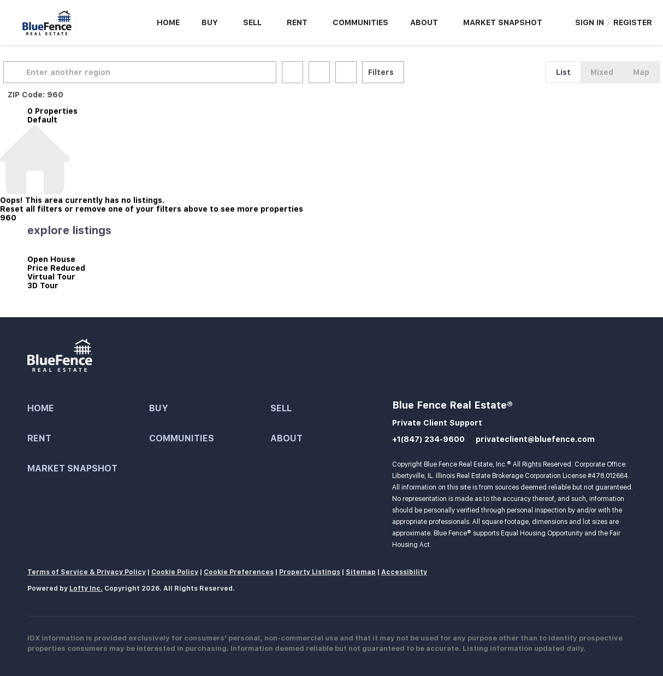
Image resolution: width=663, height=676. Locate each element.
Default (42, 119)
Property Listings (309, 572)
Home (168, 22)
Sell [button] (252, 22)
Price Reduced (56, 268)
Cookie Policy (174, 572)
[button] (40, 72)
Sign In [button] (589, 22)
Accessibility (404, 572)
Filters (405, 72)
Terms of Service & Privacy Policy (86, 572)
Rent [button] (297, 22)
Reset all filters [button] (31, 209)
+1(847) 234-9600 (428, 439)
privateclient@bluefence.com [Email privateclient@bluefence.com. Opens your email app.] (535, 439)
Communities (360, 22)
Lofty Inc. (86, 588)
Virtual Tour (51, 276)
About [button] (424, 22)
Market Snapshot (502, 22)
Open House (51, 259)
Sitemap (361, 572)
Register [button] (632, 22)
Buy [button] (210, 22)
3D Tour (42, 285)
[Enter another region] (168, 72)
